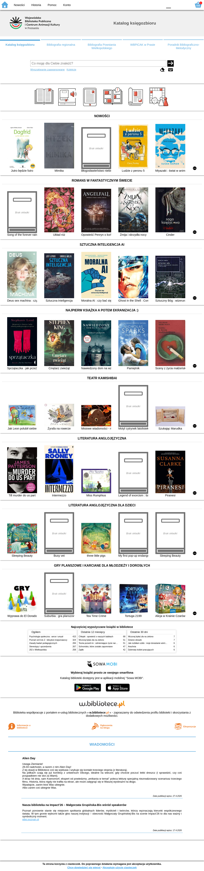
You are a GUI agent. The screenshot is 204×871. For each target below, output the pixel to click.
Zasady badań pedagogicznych (43, 643)
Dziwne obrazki (135, 640)
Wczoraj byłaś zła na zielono (91, 640)
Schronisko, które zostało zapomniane (96, 646)
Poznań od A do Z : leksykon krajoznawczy (48, 640)
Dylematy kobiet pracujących (141, 650)
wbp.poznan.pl (30, 819)
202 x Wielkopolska (38, 650)
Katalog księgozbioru (20, 44)
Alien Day (28, 758)
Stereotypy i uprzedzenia (40, 646)
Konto (67, 5)
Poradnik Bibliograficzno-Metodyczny (183, 46)
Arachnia (132, 646)
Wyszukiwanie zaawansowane (47, 69)
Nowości (19, 5)
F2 (184, 4)
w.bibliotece (99, 712)
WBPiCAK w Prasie (142, 44)
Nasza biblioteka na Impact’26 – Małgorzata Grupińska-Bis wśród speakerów (74, 805)
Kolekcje (71, 69)
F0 (168, 4)
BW (143, 4)
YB (151, 4)
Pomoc (52, 5)
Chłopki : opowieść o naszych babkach (96, 636)
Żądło (81, 650)
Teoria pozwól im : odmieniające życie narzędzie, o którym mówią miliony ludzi (113, 643)
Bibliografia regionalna (61, 44)
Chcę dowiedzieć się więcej (83, 867)
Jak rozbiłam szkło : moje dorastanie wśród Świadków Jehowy (155, 643)
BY (159, 4)
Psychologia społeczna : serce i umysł (46, 636)
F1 (175, 4)
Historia (36, 5)
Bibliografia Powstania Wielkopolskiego (102, 46)
